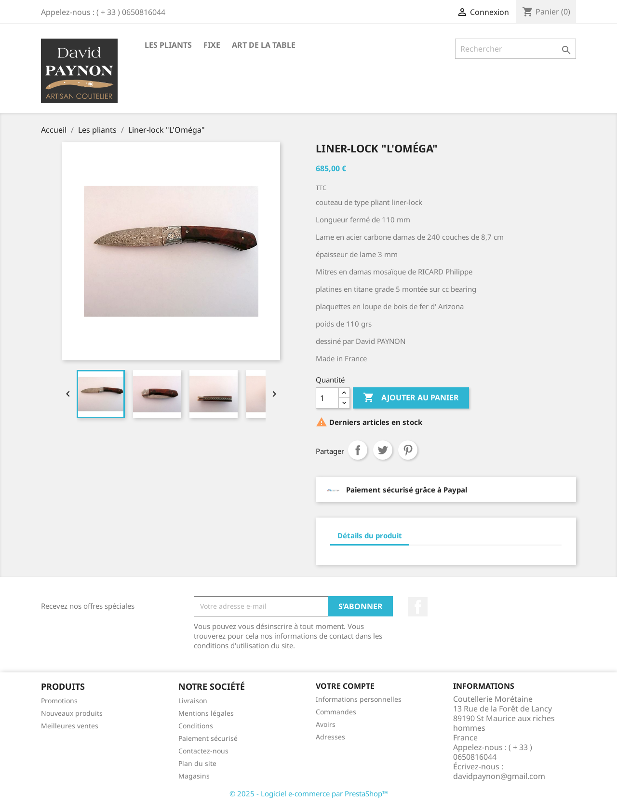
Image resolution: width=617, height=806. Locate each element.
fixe (211, 45)
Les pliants (168, 45)
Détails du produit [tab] (369, 535)
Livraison (192, 700)
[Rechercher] (515, 49)
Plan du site (197, 763)
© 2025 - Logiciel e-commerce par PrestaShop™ (308, 793)
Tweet (382, 450)
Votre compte (345, 686)
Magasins (194, 775)
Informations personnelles (359, 699)
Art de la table (263, 45)
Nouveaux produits (72, 713)
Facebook (418, 606)
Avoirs (325, 724)
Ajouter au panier (411, 398)
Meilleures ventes (69, 725)
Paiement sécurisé (208, 738)
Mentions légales (206, 713)
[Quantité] (327, 398)
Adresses (330, 736)
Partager (357, 450)
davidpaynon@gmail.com (499, 776)
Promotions (59, 700)
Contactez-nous (203, 750)
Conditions (195, 725)
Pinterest (407, 450)
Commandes (336, 711)
